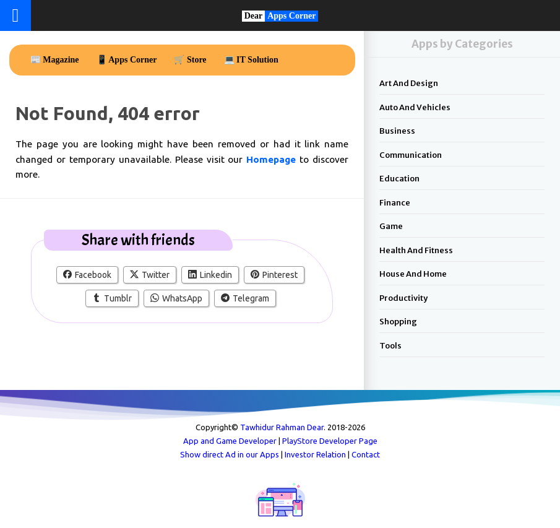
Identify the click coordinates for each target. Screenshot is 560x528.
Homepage (272, 159)
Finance (394, 202)
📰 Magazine (54, 59)
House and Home (413, 274)
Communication (410, 155)
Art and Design (408, 83)
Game (391, 226)
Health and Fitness (416, 250)
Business (397, 131)
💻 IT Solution (251, 59)
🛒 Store (190, 59)
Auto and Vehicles (414, 107)
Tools (390, 345)
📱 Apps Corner (127, 59)
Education (399, 178)
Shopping (398, 321)
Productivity (403, 298)
